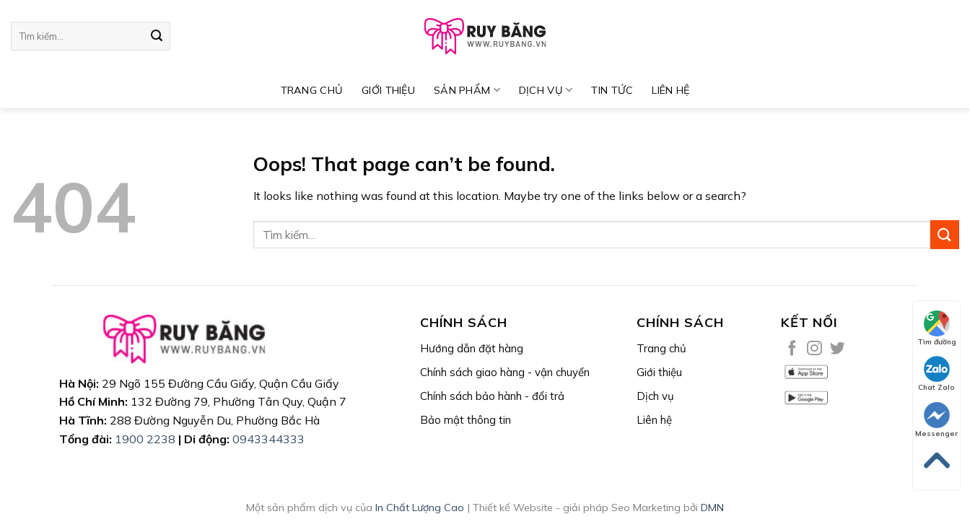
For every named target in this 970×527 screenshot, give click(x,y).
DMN (712, 507)
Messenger (936, 420)
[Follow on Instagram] (814, 349)
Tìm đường (936, 328)
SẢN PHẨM (467, 90)
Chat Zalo (936, 374)
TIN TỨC (612, 90)
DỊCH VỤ (546, 90)
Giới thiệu (388, 90)
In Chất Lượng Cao (419, 507)
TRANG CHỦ (312, 90)
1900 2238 (145, 439)
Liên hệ (670, 90)
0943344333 (268, 439)
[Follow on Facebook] (792, 349)
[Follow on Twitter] (837, 349)
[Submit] (156, 36)
